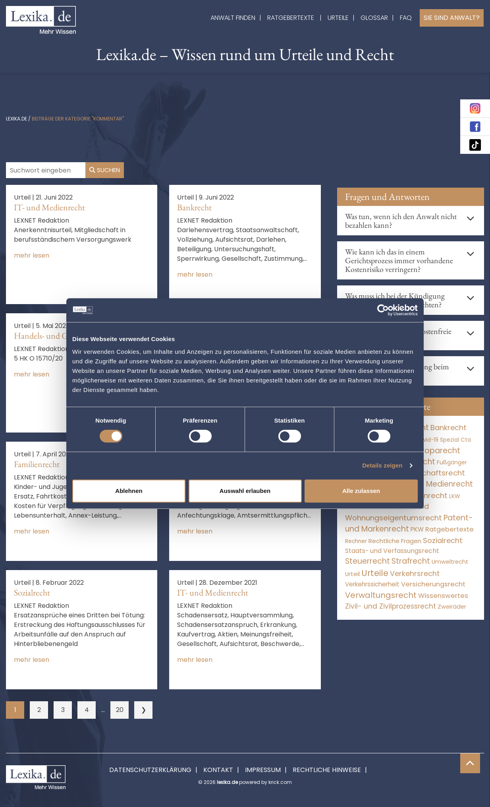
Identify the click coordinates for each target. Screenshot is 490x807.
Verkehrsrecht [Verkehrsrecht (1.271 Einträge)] (415, 573)
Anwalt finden (232, 17)
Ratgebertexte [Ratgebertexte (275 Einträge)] (449, 529)
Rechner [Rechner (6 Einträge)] (356, 541)
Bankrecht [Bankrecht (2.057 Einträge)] (448, 428)
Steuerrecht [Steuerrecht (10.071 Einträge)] (367, 561)
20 (119, 709)
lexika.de (16, 118)
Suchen (104, 170)
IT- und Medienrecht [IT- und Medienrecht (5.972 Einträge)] (435, 484)
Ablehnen (128, 490)
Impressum (263, 769)
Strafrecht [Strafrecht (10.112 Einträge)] (411, 561)
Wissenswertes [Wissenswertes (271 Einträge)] (443, 595)
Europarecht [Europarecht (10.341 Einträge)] (436, 450)
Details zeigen (382, 465)
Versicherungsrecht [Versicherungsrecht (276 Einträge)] (433, 584)
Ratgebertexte (290, 17)
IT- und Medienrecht (49, 207)
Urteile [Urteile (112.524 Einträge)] (374, 573)
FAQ (406, 17)
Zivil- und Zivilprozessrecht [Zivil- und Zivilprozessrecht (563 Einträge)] (390, 606)
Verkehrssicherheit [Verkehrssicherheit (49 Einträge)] (372, 584)
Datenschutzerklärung (150, 769)
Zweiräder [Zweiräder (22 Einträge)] (452, 607)
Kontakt (218, 769)
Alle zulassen (361, 490)
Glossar (374, 17)
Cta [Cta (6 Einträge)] (466, 440)
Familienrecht (37, 464)
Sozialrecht (32, 592)
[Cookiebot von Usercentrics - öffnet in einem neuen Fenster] (383, 310)
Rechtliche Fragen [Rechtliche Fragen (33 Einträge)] (394, 541)
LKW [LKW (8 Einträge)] (454, 496)
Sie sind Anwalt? (452, 17)
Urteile (338, 17)
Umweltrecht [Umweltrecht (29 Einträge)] (450, 562)
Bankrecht (194, 207)
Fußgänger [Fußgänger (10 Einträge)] (452, 462)
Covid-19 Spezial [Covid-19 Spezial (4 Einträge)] (437, 440)
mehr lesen (31, 255)
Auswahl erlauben (245, 490)
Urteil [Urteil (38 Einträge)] (352, 574)
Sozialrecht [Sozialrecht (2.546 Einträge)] (443, 540)
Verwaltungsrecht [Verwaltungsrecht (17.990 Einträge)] (381, 595)
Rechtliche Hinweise (327, 769)
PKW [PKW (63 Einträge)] (417, 529)
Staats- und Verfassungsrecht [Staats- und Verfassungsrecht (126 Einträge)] (392, 550)
